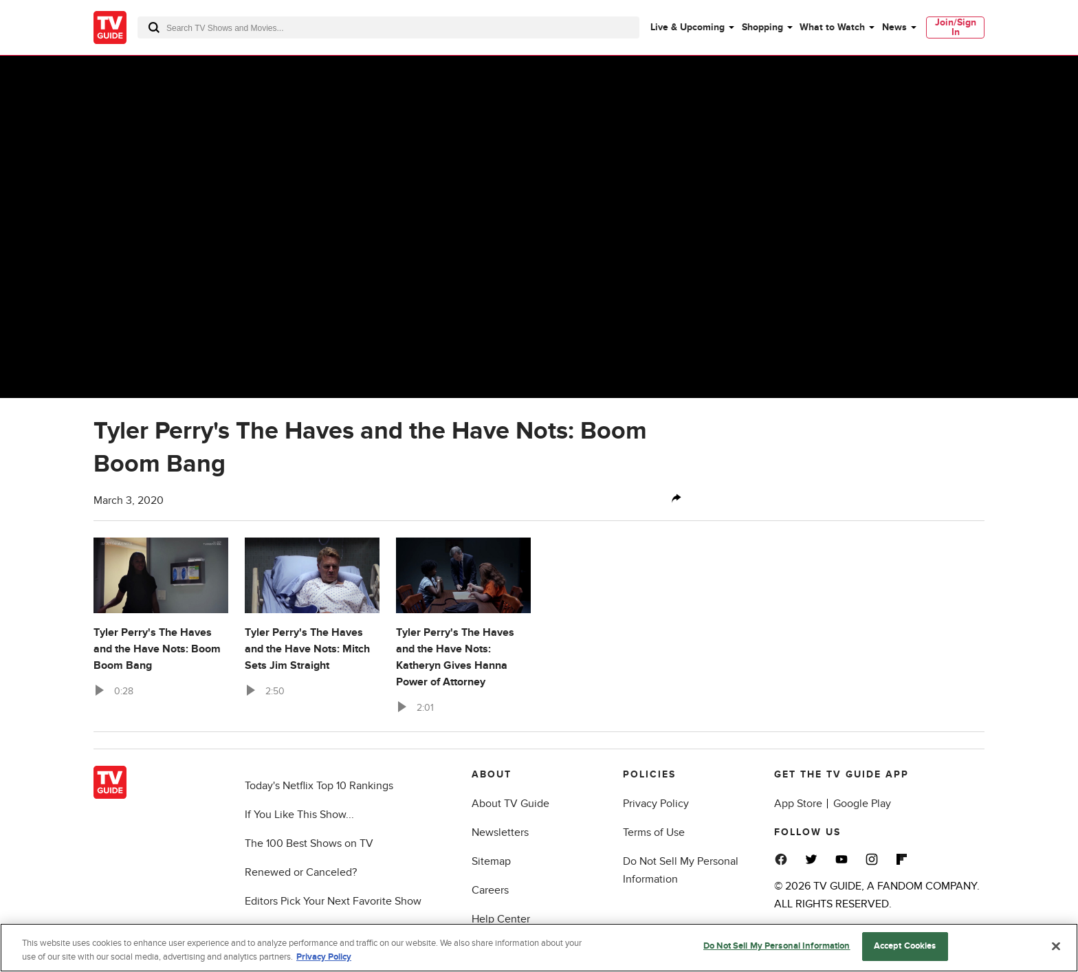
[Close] (1056, 946)
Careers (490, 890)
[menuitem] (691, 27)
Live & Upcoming (687, 27)
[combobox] (388, 27)
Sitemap (491, 861)
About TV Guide (510, 803)
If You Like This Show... (299, 814)
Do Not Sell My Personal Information (776, 945)
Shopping (762, 27)
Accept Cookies (905, 945)
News (894, 27)
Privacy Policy (656, 803)
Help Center (501, 919)
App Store (798, 803)
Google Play (862, 803)
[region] (539, 947)
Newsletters (500, 832)
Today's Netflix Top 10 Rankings (319, 786)
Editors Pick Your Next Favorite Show (333, 901)
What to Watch (832, 27)
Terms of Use (654, 832)
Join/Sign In (955, 27)
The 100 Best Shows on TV (309, 843)
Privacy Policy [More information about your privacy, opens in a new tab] (323, 956)
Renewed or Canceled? (301, 872)
